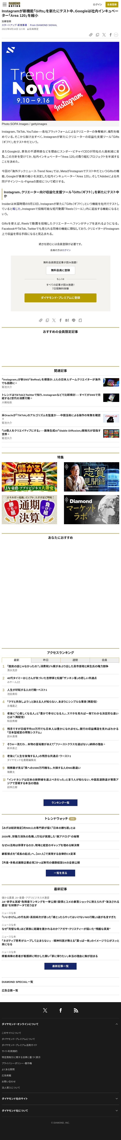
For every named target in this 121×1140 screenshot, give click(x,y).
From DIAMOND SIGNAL (43, 25)
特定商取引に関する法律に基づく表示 (21, 1057)
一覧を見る (60, 872)
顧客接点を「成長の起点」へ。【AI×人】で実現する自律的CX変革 (39, 853)
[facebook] (60, 1011)
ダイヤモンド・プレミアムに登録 (60, 297)
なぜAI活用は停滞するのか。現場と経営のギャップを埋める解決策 (40, 845)
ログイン (97, 4)
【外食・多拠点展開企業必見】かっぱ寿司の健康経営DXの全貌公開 (41, 862)
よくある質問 (8, 1069)
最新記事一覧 (60, 966)
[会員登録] (112, 4)
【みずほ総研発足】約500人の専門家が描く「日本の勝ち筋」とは (38, 827)
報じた (16, 208)
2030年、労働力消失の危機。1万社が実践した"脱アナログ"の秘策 (40, 836)
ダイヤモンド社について (15, 1110)
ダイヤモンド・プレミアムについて (18, 1039)
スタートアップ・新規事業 (14, 25)
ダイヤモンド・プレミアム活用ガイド (19, 1045)
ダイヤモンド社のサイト (15, 1098)
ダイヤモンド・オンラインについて (20, 1024)
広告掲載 (6, 1075)
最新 (16, 660)
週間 (75, 660)
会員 (104, 660)
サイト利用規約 (9, 1051)
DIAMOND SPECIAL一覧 (17, 981)
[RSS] (76, 1011)
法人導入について (11, 1087)
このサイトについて (11, 1033)
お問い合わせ (9, 1081)
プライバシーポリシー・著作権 (17, 1063)
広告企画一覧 (10, 990)
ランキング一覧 (60, 802)
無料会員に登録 (60, 270)
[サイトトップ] (14, 4)
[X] (45, 1011)
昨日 (46, 660)
